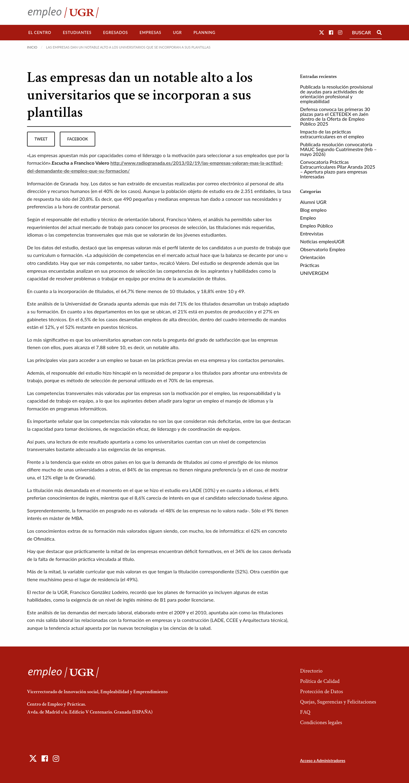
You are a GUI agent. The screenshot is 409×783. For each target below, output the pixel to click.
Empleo (308, 218)
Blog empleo (313, 210)
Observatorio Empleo (322, 249)
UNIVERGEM (314, 273)
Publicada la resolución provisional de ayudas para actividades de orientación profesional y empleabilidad (336, 94)
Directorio (311, 670)
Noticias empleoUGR (322, 241)
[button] (321, 32)
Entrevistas (311, 233)
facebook (77, 139)
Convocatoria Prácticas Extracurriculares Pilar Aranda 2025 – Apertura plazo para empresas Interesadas (337, 169)
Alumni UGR (313, 202)
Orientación (312, 257)
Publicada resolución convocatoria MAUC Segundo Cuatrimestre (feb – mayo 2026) (338, 149)
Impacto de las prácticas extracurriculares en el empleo (332, 134)
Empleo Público (316, 225)
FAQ (305, 712)
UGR (177, 32)
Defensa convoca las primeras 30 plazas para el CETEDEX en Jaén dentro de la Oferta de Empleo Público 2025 (335, 116)
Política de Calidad (320, 681)
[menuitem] (39, 32)
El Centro (39, 32)
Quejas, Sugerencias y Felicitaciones (338, 701)
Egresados (115, 32)
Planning (204, 32)
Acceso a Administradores (322, 760)
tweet (40, 139)
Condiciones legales (321, 722)
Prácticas (309, 265)
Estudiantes (77, 32)
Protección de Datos (321, 691)
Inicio (32, 47)
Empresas (150, 32)
